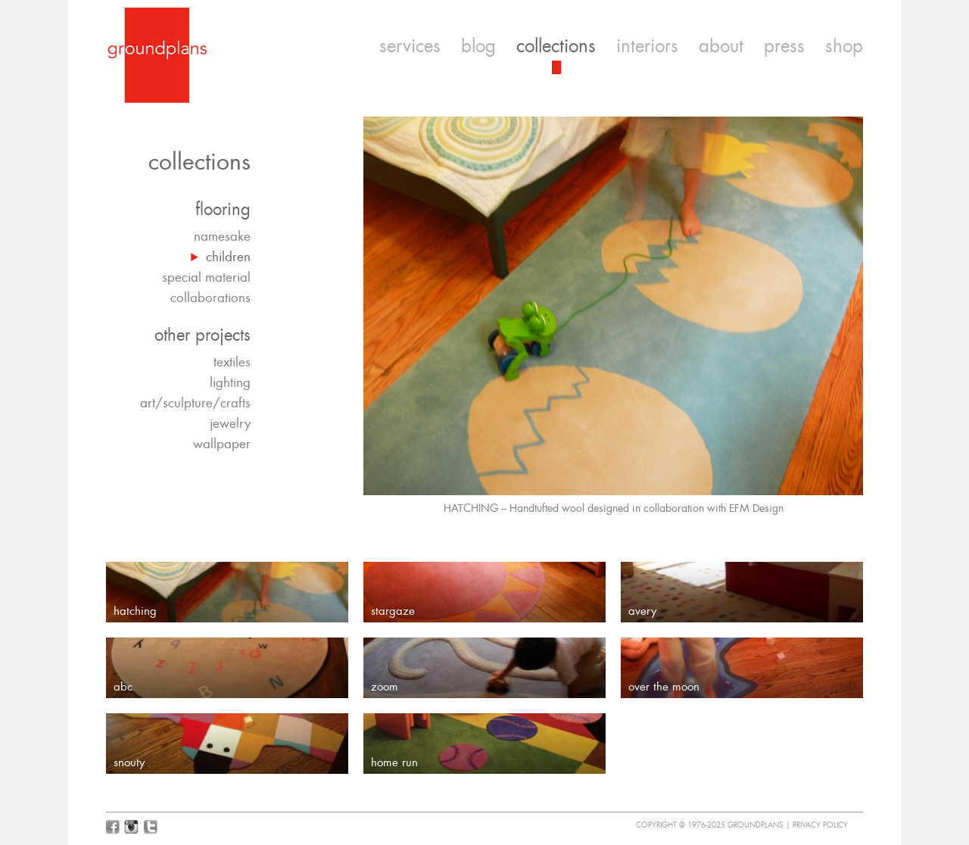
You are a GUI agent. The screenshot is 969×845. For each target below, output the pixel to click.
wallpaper (222, 443)
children (228, 256)
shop (844, 46)
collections (556, 46)
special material (206, 277)
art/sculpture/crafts (195, 402)
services (410, 46)
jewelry (230, 423)
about (721, 46)
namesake (222, 236)
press (784, 46)
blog (478, 46)
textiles (232, 362)
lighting (230, 382)
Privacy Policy (820, 825)
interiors (647, 46)
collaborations (210, 297)
